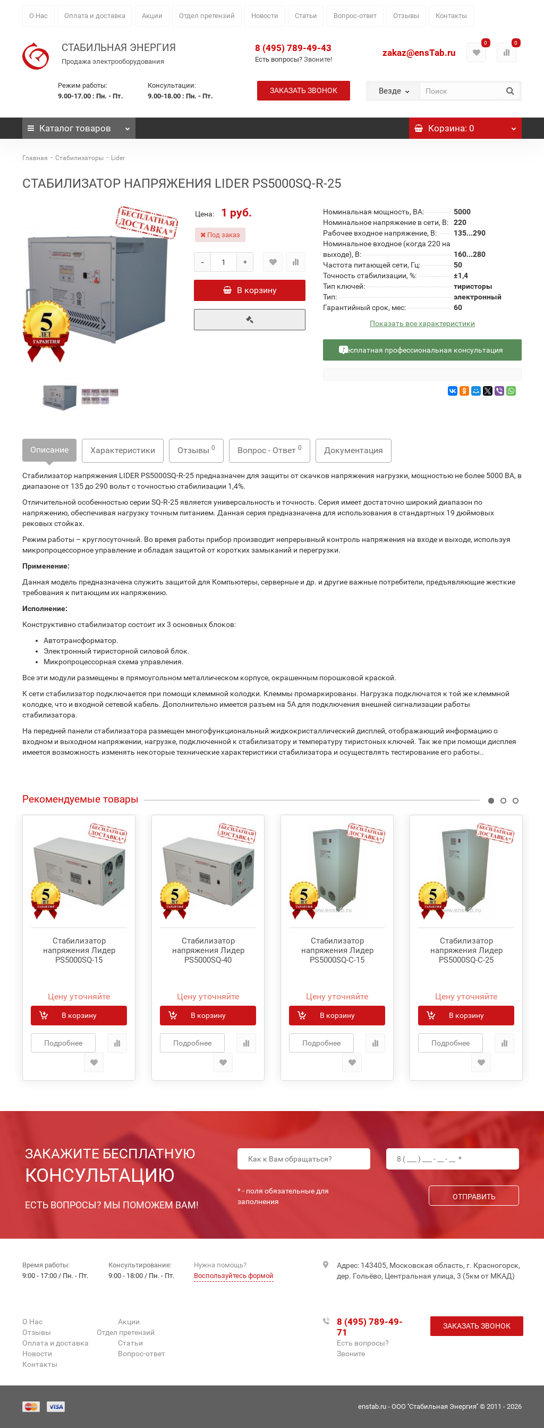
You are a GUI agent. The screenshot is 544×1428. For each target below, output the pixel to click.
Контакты (451, 16)
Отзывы (406, 16)
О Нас (38, 16)
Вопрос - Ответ (269, 449)
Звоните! (318, 59)
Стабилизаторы (79, 158)
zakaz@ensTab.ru (419, 52)
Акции (152, 16)
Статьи (306, 16)
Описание (49, 450)
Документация (353, 450)
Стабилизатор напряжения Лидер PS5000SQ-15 (79, 950)
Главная (35, 158)
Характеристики (122, 450)
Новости (264, 16)
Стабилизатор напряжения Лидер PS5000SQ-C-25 (466, 950)
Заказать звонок (303, 90)
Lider (118, 158)
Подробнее (63, 1043)
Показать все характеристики (422, 324)
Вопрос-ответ (355, 16)
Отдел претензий (207, 16)
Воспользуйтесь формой (234, 1276)
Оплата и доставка (94, 16)
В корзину (250, 290)
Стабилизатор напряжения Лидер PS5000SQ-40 (208, 950)
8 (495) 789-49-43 (293, 48)
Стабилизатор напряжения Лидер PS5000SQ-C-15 (337, 950)
